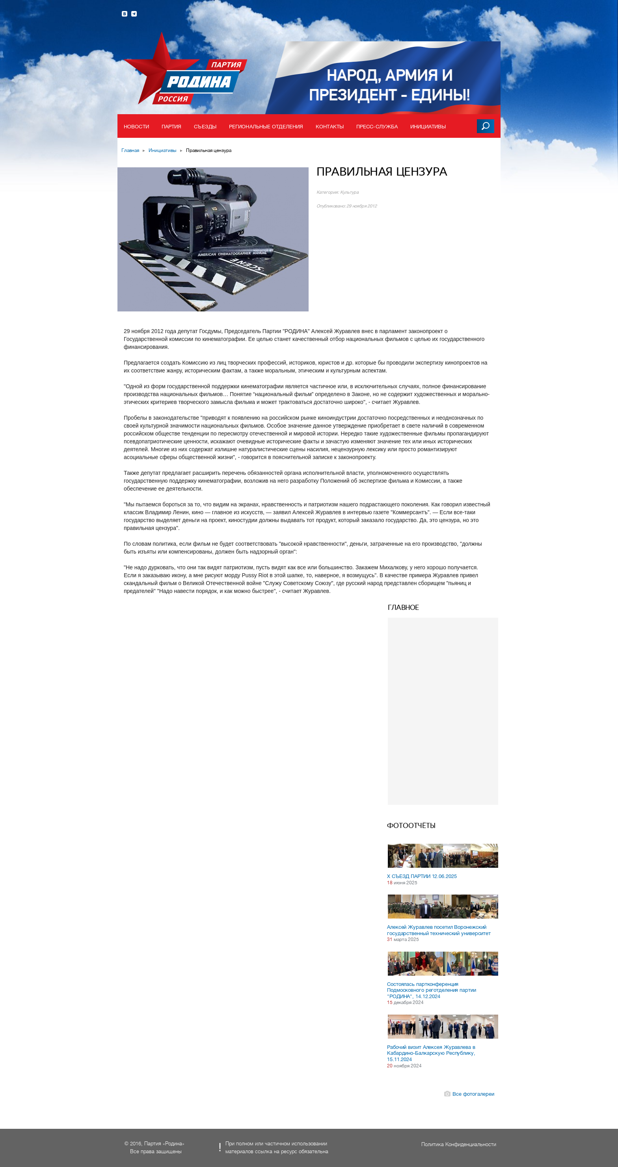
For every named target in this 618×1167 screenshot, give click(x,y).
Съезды (205, 127)
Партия (172, 127)
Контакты (330, 127)
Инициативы (428, 127)
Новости (136, 127)
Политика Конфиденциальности (458, 1144)
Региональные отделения (266, 127)
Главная (130, 150)
